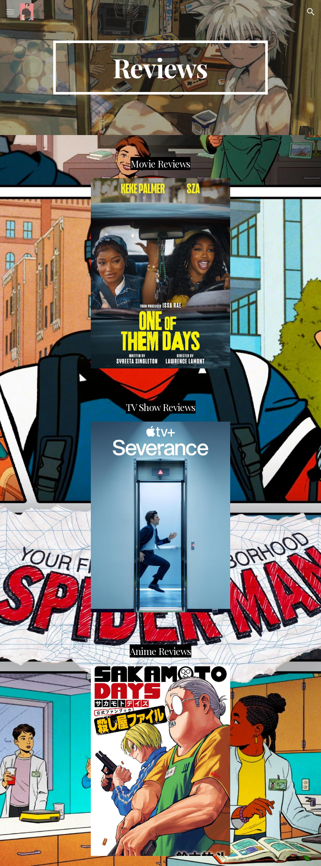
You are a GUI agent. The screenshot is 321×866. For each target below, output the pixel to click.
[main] (160, 68)
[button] (10, 11)
